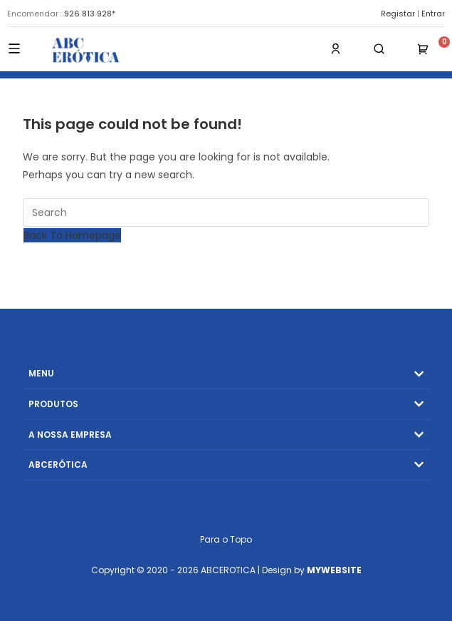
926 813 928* (89, 13)
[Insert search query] (226, 212)
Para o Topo (226, 539)
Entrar (433, 13)
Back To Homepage (72, 235)
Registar (398, 13)
